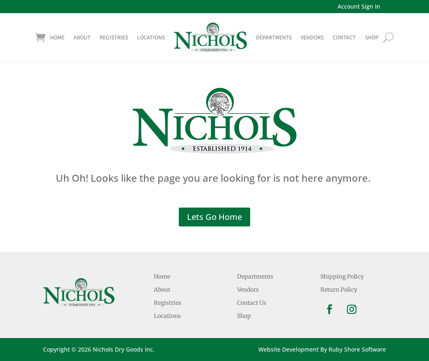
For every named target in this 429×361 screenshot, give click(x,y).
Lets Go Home (214, 216)
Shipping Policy (342, 276)
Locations (151, 37)
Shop (244, 316)
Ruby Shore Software (357, 349)
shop (372, 37)
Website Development (288, 349)
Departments (274, 37)
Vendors (312, 37)
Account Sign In (359, 6)
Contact (344, 37)
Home (57, 37)
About (82, 37)
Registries (114, 37)
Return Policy (338, 289)
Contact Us (251, 302)
